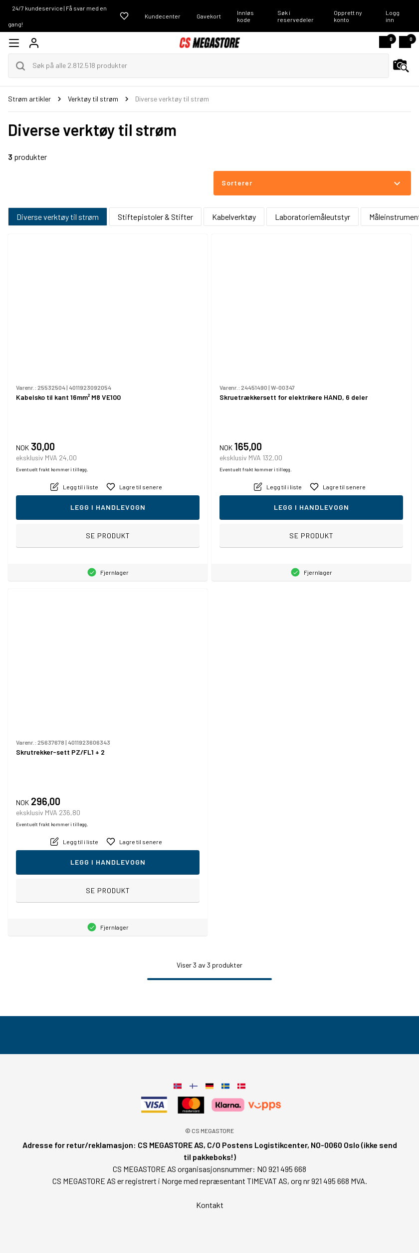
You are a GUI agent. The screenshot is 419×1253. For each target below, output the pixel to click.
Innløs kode (245, 16)
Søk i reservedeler (295, 16)
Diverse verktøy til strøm (57, 216)
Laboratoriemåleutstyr (312, 216)
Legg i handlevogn (108, 507)
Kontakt (209, 1205)
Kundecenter (163, 15)
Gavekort (209, 15)
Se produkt (108, 535)
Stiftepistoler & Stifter (155, 216)
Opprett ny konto (348, 16)
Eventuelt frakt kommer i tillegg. (52, 469)
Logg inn (393, 16)
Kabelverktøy (234, 216)
